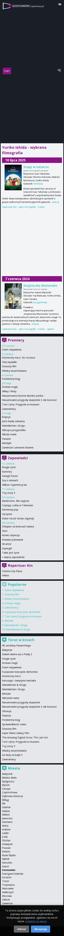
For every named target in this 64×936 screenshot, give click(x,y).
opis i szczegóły (27, 206)
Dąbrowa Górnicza (12, 796)
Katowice (7, 822)
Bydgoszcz (8, 781)
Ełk (3, 803)
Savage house (10, 475)
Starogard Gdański (12, 873)
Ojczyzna (7, 514)
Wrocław (7, 896)
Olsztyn (6, 840)
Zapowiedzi (18, 458)
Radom (6, 851)
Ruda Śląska (9, 855)
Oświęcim (7, 844)
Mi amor (6, 544)
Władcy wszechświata (14, 370)
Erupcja (6, 417)
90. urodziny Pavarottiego (16, 645)
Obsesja (6, 711)
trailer (41, 206)
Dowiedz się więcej (36, 921)
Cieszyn (6, 788)
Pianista (6, 715)
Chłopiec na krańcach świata (18, 526)
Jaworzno (7, 818)
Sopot (5, 866)
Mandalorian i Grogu (13, 425)
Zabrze (6, 899)
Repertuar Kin (20, 565)
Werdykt (6, 443)
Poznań (6, 847)
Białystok (7, 773)
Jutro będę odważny (13, 421)
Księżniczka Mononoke (40, 285)
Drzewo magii (10, 386)
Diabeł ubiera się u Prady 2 (17, 654)
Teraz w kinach (21, 640)
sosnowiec (28, 5)
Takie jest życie (10, 552)
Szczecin (6, 877)
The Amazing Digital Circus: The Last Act (25, 737)
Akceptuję (40, 929)
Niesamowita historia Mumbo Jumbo (23, 395)
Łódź (5, 836)
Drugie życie (9, 467)
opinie (50, 328)
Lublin (5, 833)
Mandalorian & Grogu (18, 629)
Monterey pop (10, 509)
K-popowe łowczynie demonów (22, 612)
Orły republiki (9, 362)
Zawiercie (7, 903)
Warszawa (7, 888)
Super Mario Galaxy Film (15, 733)
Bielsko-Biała (9, 777)
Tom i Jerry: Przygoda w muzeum (20, 404)
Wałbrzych (8, 892)
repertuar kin (9, 206)
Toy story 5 (8, 492)
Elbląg (5, 799)
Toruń (5, 881)
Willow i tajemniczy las (14, 484)
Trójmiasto (8, 884)
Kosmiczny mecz (11, 676)
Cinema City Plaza (12, 571)
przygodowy (40, 302)
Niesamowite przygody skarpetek (21, 702)
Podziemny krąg (11, 378)
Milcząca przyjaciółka (14, 430)
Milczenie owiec (10, 698)
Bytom (6, 785)
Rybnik (5, 858)
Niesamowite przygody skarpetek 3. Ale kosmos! (29, 400)
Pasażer (6, 438)
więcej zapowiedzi (14, 557)
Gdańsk (6, 807)
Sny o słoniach (10, 480)
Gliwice (6, 814)
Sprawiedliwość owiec (14, 724)
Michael (9, 620)
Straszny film (9, 366)
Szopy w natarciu (36, 167)
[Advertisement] (32, 108)
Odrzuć (21, 929)
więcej (55, 201)
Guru (4, 530)
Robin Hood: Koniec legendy (18, 518)
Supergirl (7, 548)
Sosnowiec (9, 870)
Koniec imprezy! (11, 535)
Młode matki (9, 434)
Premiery (16, 340)
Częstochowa (9, 792)
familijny (38, 183)
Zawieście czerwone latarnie (17, 447)
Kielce (5, 825)
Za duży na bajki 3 (12, 754)
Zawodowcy (9, 408)
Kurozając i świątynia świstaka (19, 680)
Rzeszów (7, 862)
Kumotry (7, 471)
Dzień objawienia (11, 349)
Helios (5, 575)
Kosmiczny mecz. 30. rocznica (18, 357)
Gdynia (6, 811)
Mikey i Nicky (9, 391)
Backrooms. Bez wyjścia (15, 500)
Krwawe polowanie (12, 539)
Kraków (6, 829)
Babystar (7, 650)
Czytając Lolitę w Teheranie (17, 505)
